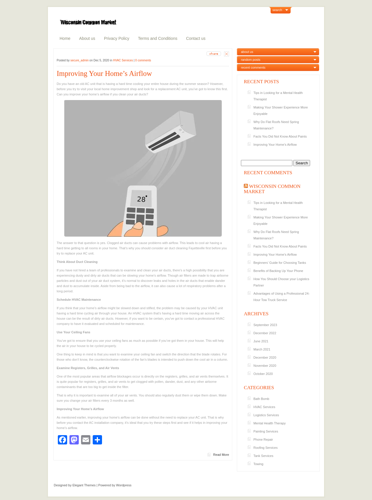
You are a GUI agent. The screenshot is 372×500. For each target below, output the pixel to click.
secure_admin (79, 60)
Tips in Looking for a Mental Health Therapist (278, 96)
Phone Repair (263, 439)
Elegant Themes (84, 485)
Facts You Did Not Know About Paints (280, 136)
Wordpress (123, 485)
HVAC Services (123, 60)
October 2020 (263, 374)
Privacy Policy (116, 38)
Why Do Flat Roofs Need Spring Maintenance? (276, 125)
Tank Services (263, 456)
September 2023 (265, 325)
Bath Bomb (261, 399)
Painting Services (265, 431)
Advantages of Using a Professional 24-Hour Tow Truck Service (281, 297)
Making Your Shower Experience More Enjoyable (280, 110)
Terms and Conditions (157, 38)
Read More (221, 454)
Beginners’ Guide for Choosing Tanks (279, 262)
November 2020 (264, 365)
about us (247, 52)
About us (87, 38)
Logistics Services (266, 415)
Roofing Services (265, 447)
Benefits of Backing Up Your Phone (278, 271)
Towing (258, 464)
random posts (250, 59)
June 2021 (260, 341)
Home (65, 38)
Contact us (195, 38)
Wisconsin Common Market (272, 189)
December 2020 (264, 357)
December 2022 (264, 333)
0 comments (143, 60)
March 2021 (261, 349)
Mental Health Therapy (269, 423)
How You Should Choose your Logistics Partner (281, 282)
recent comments (253, 67)
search (277, 10)
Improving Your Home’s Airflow (104, 73)
